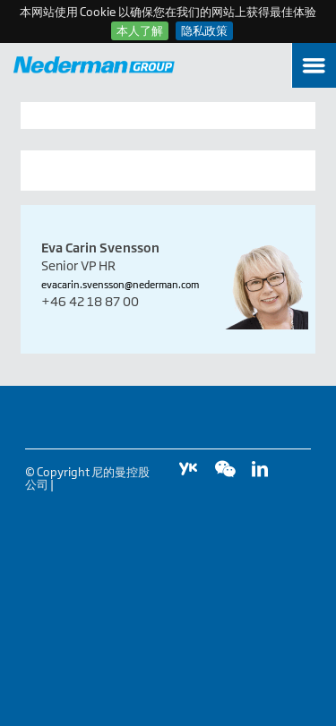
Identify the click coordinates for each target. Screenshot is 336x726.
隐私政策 (204, 30)
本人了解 (139, 30)
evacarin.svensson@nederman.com (120, 284)
